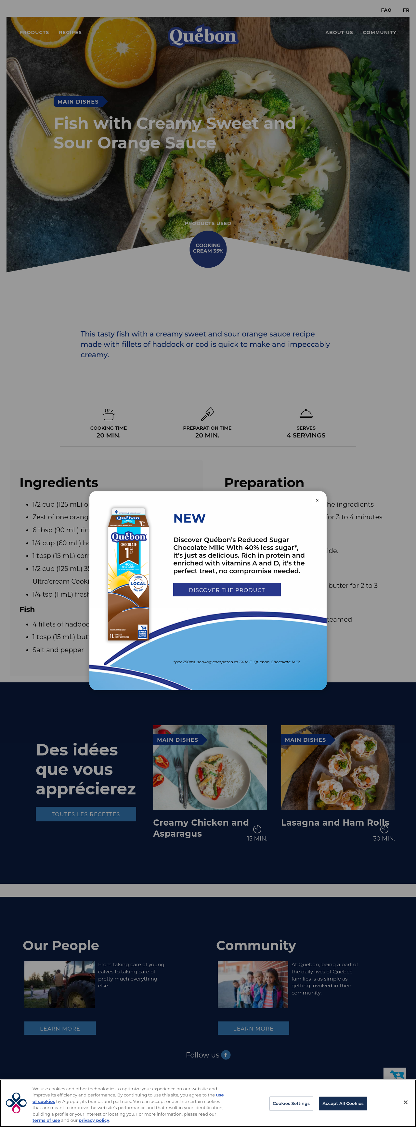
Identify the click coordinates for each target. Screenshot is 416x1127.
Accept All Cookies (343, 1103)
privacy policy (94, 1120)
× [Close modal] (317, 500)
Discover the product (227, 590)
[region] (208, 1103)
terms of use (46, 1120)
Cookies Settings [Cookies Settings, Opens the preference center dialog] (291, 1103)
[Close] (405, 1102)
